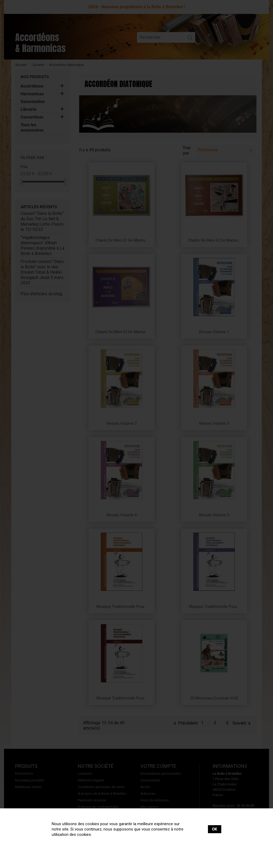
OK (214, 829)
